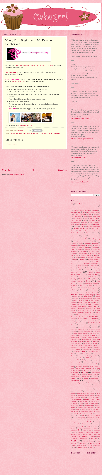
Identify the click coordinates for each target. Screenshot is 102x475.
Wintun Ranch (83, 443)
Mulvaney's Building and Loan (90, 337)
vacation (95, 428)
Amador (85, 208)
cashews (90, 235)
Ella (80, 270)
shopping (86, 399)
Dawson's (83, 255)
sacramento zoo (88, 389)
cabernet (76, 226)
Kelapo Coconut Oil (78, 312)
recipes (93, 370)
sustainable (75, 413)
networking (56, 133)
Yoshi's (74, 445)
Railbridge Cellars (90, 368)
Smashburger (74, 403)
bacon (83, 214)
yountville (89, 445)
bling (74, 218)
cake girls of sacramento (93, 226)
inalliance (80, 308)
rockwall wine (75, 376)
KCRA (33, 133)
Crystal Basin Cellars (93, 251)
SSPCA (73, 407)
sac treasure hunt (94, 378)
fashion (92, 276)
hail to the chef (88, 296)
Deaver (89, 255)
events (20, 133)
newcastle (95, 341)
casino (96, 235)
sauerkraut (95, 391)
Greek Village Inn (90, 294)
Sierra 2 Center (83, 401)
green (98, 294)
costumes (80, 249)
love (77, 323)
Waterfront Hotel (87, 434)
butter (89, 224)
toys (72, 424)
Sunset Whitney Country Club (88, 411)
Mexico (80, 331)
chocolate (87, 243)
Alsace (79, 208)
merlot (74, 331)
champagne (76, 241)
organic (78, 349)
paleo (83, 351)
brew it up (84, 222)
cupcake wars (83, 253)
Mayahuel (73, 327)
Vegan (90, 430)
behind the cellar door (76, 216)
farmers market (83, 277)
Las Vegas (93, 314)
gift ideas (73, 290)
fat (97, 276)
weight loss (92, 436)
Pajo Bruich (76, 351)
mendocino (94, 327)
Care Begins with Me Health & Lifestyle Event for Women (34, 65)
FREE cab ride (83, 285)
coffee (74, 247)
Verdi (74, 432)
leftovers (73, 318)
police (96, 362)
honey (94, 302)
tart (83, 415)
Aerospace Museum (76, 206)
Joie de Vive (81, 310)
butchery (83, 224)
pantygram (95, 353)
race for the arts (80, 368)
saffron (74, 391)
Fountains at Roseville (91, 283)
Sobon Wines (94, 403)
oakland (80, 345)
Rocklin (96, 374)
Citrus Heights (74, 245)
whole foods (93, 438)
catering (85, 237)
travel (77, 424)
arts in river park (90, 212)
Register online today (12, 79)
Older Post (62, 170)
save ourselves (90, 393)
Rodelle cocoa (85, 376)
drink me (73, 265)
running (86, 378)
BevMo (85, 216)
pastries (73, 357)
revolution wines (96, 372)
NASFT (81, 341)
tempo (92, 415)
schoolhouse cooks (83, 395)
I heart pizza (92, 306)
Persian (73, 360)
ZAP (74, 447)
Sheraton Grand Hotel (18, 81)
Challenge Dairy (95, 239)
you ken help (81, 445)
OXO (92, 349)
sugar (88, 409)
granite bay (95, 292)
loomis (92, 321)
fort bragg (80, 283)
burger (77, 224)
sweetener (97, 413)
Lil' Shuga (86, 318)
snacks (81, 403)
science (92, 395)
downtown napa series (91, 263)
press (72, 366)
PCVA (87, 358)
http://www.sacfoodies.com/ (79, 182)
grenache (75, 296)
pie (82, 360)
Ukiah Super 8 (87, 428)
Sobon (86, 403)
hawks (80, 300)
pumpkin (85, 366)
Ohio (95, 345)
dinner (75, 259)
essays (72, 272)
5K (72, 204)
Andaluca (75, 210)
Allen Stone (87, 206)
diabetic (96, 255)
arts (83, 212)
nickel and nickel (75, 343)
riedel (78, 374)
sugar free (95, 409)
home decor (87, 302)
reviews (85, 372)
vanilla (84, 430)
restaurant (74, 372)
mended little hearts (83, 327)
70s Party (88, 204)
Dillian (77, 257)
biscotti (90, 216)
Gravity (82, 294)
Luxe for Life (92, 323)
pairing (98, 349)
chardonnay (84, 241)
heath (96, 300)
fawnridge (73, 279)
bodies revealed (94, 218)
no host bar (87, 343)
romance (95, 376)
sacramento (75, 381)
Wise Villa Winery (95, 443)
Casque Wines (14, 133)
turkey (88, 426)
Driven (86, 265)
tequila (98, 415)
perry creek (95, 357)
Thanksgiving (81, 417)
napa (78, 339)
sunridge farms (74, 411)
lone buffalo (86, 320)
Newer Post (7, 170)
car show (83, 235)
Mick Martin (97, 331)
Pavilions (80, 358)
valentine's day (75, 430)
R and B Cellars (94, 366)
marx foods (95, 325)
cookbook (95, 247)
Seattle (84, 397)
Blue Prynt (79, 218)
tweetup (95, 426)
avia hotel (75, 214)
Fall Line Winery (81, 274)
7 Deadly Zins (79, 204)
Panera (83, 353)
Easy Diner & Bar (91, 267)
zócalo (91, 447)
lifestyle (80, 318)
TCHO (87, 415)
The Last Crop (82, 419)
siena (93, 399)
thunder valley (88, 422)
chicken (98, 241)
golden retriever (93, 290)
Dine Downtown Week (94, 257)
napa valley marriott (87, 339)
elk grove (75, 270)
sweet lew (90, 413)
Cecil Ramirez (94, 237)
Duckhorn (73, 267)
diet (72, 257)
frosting (96, 285)
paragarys (80, 355)
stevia (77, 409)
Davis (77, 255)
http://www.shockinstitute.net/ (80, 118)
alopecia (73, 208)
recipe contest (85, 370)
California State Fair (77, 233)
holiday (80, 302)
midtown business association (80, 333)
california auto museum (80, 229)
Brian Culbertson (94, 222)
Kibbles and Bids (89, 312)
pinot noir (88, 360)
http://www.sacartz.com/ (78, 157)
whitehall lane (83, 438)
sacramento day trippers (78, 383)
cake (81, 226)
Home (34, 170)
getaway (95, 288)
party (87, 356)
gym (80, 296)
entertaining (87, 270)
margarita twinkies (83, 325)
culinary (73, 253)
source (81, 405)
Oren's (72, 349)
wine (73, 440)
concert (80, 247)
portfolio (95, 364)
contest (87, 247)
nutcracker (73, 345)
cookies (73, 249)
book (72, 220)
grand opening (80, 292)
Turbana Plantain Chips (77, 426)
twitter (73, 428)
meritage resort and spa (94, 329)
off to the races (88, 345)
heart (92, 300)
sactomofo (97, 389)
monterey (73, 335)
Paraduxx (73, 355)
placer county (75, 362)
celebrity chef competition (79, 239)
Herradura (73, 302)
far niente (73, 276)
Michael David (88, 331)
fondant (80, 281)
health (28, 133)
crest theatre (83, 251)
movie (93, 335)
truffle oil (95, 424)
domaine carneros (85, 261)
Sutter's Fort (83, 413)
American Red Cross (95, 208)
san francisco (87, 391)
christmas (95, 243)
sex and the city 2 (93, 397)
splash (96, 405)
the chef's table (91, 417)
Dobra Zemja (74, 261)
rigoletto (84, 374)
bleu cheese (97, 216)
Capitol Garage (75, 235)
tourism (96, 422)
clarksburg (83, 245)
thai (74, 417)
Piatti (78, 360)
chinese (81, 243)
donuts (79, 263)
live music (94, 318)
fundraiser (74, 288)
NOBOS (95, 343)
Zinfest (85, 447)
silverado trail (94, 401)
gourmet (73, 292)
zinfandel (79, 447)
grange (88, 292)
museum (73, 339)
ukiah (80, 428)
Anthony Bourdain (85, 210)
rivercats (90, 374)
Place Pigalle (95, 360)
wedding (84, 436)
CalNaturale (89, 232)
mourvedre (86, 335)
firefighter (88, 279)
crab (94, 249)
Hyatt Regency (82, 306)
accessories (95, 204)
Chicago (91, 241)
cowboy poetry (87, 249)
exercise (91, 272)
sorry (72, 405)
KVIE (77, 314)
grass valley (74, 294)
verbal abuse (97, 430)
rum (80, 378)
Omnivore (82, 347)
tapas (78, 415)
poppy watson (83, 364)
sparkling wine (89, 405)
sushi (98, 411)
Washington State (75, 434)
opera (89, 347)
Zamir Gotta (97, 445)
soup (77, 405)
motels (79, 335)
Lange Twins (85, 314)
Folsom (73, 281)
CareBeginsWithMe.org (24, 125)
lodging (73, 320)
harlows (75, 300)
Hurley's (73, 306)
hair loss (98, 296)
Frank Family (74, 285)
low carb (83, 323)
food (24, 133)
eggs (99, 267)
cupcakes (91, 253)
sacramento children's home (90, 381)
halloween (75, 298)
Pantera (89, 353)
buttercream (96, 224)
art (79, 212)
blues (86, 218)
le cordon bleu (93, 316)
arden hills (73, 212)
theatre (81, 422)
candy (96, 233)
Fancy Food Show (92, 275)
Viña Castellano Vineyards (91, 432)
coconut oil (97, 245)
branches (78, 220)
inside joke (88, 308)
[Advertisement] (34, 159)
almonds (95, 206)
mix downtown (94, 333)
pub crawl (78, 366)
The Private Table (92, 419)
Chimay (75, 243)
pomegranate (74, 364)
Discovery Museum (93, 259)
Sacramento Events (93, 382)
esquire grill (95, 270)
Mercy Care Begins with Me (44, 133)
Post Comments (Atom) (17, 174)
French (90, 285)
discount (82, 259)
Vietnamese (80, 432)
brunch (72, 224)
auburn (98, 212)
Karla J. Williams (90, 310)
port (90, 364)
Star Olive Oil (91, 407)
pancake (78, 353)
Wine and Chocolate (88, 441)
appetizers (95, 210)
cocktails (90, 245)
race (72, 368)
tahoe (74, 415)
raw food (78, 370)
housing (96, 304)
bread (84, 220)
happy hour (97, 298)
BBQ (90, 214)
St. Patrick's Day (82, 407)
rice (74, 374)
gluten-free (82, 290)
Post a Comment (12, 144)
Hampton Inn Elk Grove (86, 298)
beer (95, 214)
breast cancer (91, 220)
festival (81, 279)
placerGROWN (87, 362)
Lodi (78, 321)
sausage (73, 393)
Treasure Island (86, 424)
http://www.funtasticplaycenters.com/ (82, 139)
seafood (78, 397)
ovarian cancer (86, 349)
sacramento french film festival (80, 385)
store (83, 409)
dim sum (83, 257)
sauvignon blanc (81, 393)
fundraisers (85, 288)
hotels (89, 304)
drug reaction (94, 265)
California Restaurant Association (88, 230)
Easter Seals (81, 268)
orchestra (96, 347)
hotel (83, 304)
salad (80, 391)
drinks (79, 265)
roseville (73, 378)
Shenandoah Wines (76, 399)
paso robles (94, 356)
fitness (96, 279)
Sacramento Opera (85, 387)
